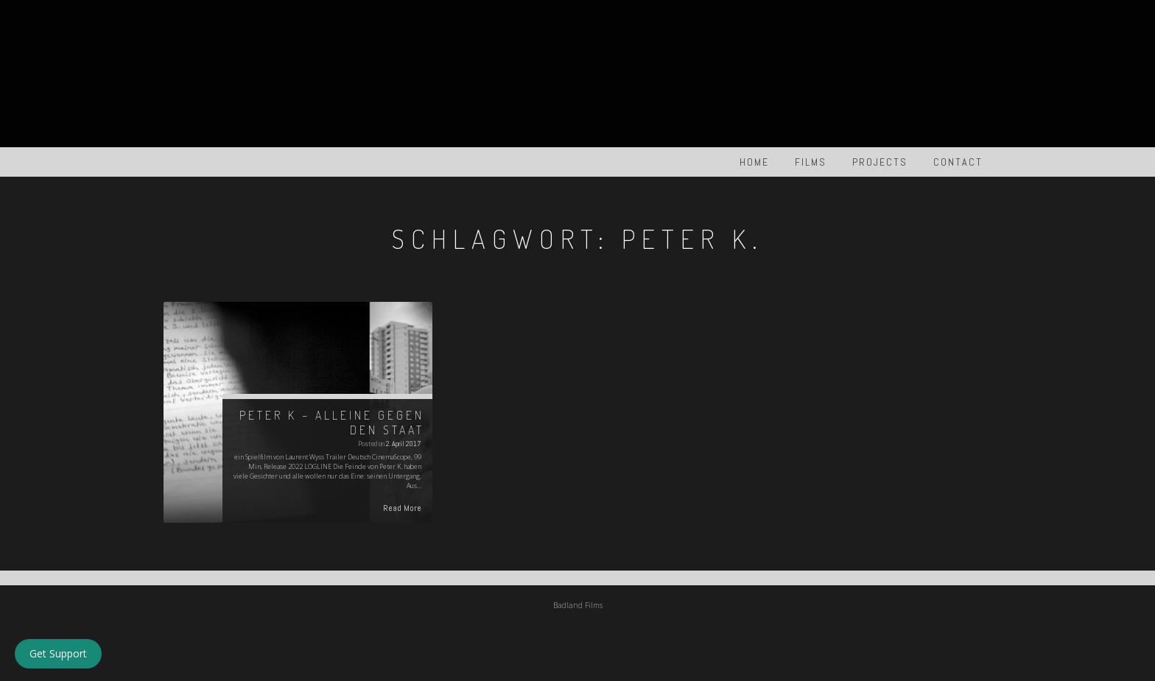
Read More (402, 508)
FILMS (810, 162)
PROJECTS (880, 162)
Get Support (58, 653)
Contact (958, 162)
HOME (754, 162)
